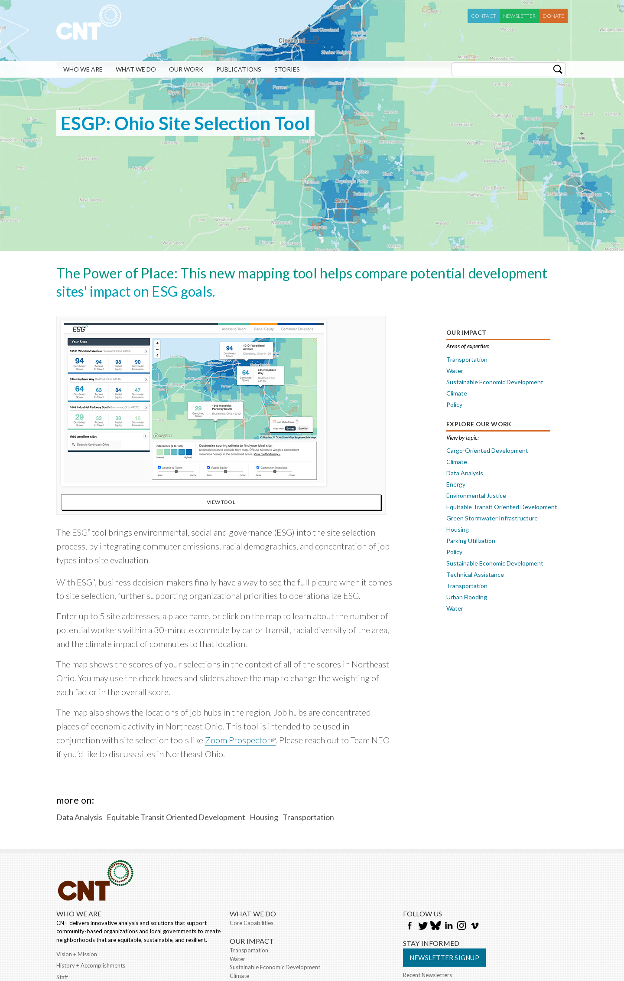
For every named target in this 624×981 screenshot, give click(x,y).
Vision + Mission (76, 954)
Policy (454, 404)
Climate (456, 393)
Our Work (186, 69)
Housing (457, 529)
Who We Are (83, 69)
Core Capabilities (251, 922)
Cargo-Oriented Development (487, 450)
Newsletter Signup (444, 957)
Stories (287, 69)
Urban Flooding (466, 597)
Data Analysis (464, 473)
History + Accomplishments (90, 965)
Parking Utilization (470, 540)
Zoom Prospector (240, 740)
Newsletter (519, 16)
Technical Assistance (475, 574)
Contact (483, 16)
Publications (238, 69)
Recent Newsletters (427, 974)
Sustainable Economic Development (494, 382)
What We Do (136, 69)
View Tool (221, 502)
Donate (553, 16)
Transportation (467, 359)
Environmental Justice (476, 495)
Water (454, 370)
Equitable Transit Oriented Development (501, 506)
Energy (455, 484)
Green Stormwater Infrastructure (492, 518)
